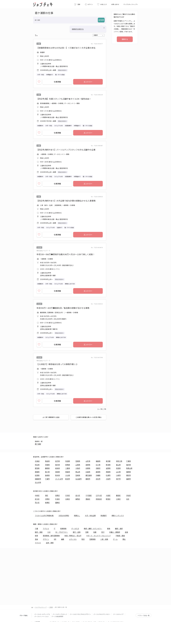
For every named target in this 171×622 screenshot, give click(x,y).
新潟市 (67, 479)
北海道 (37, 461)
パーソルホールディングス (42, 614)
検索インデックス (118, 515)
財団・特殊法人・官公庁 (73, 536)
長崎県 (47, 475)
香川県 (47, 472)
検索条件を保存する (78, 29)
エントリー (88, 81)
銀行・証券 (76, 532)
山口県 (118, 472)
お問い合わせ (115, 4)
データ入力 (75, 528)
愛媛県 (37, 472)
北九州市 (38, 482)
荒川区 (37, 502)
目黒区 (57, 495)
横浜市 (128, 475)
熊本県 (57, 475)
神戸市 (118, 479)
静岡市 (88, 479)
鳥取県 (108, 472)
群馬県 (67, 465)
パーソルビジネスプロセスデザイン (80, 614)
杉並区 (57, 499)
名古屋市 (78, 479)
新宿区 (108, 499)
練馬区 (77, 499)
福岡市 (128, 479)
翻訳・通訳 (119, 528)
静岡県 (47, 468)
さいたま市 (59, 479)
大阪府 (77, 468)
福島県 (98, 461)
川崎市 (118, 475)
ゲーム (115, 539)
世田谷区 (99, 499)
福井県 (128, 465)
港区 (46, 495)
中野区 (47, 499)
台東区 (67, 499)
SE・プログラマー (61, 532)
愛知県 (37, 468)
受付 (102, 532)
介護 (36, 528)
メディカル (73, 539)
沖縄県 (98, 475)
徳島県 (67, 472)
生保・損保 (50, 543)
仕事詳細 (57, 81)
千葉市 (47, 479)
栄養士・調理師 (114, 532)
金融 (126, 532)
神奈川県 (119, 461)
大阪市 (108, 479)
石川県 (98, 465)
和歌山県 (129, 468)
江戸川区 (99, 495)
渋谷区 (128, 495)
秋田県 (67, 461)
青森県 (47, 461)
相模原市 (38, 479)
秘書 (94, 532)
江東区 (118, 499)
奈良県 (118, 468)
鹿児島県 (89, 475)
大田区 (108, 495)
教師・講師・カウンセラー (93, 528)
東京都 (108, 461)
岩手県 (57, 461)
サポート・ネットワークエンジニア (98, 536)
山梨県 (77, 465)
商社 (124, 539)
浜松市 (98, 479)
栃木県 (57, 465)
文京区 (67, 495)
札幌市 (108, 475)
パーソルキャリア (118, 614)
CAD (48, 532)
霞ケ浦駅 (38, 444)
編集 (62, 539)
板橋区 (47, 502)
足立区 (37, 499)
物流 (83, 539)
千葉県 (128, 461)
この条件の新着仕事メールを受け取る (89, 417)
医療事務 (63, 528)
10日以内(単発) (64, 515)
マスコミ (38, 543)
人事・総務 (104, 539)
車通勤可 (104, 515)
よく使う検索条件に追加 (51, 417)
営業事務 (92, 539)
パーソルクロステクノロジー (101, 614)
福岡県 (128, 472)
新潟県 (108, 465)
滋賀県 (108, 468)
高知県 (57, 472)
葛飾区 (57, 502)
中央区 (37, 495)
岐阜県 (57, 468)
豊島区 (88, 499)
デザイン (46, 539)
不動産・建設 (120, 536)
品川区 (77, 495)
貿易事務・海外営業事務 (51, 536)
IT (54, 528)
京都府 (98, 468)
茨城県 (47, 465)
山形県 (88, 461)
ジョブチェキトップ (41, 607)
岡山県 (77, 472)
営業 (86, 532)
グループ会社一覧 (144, 615)
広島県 (88, 472)
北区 (127, 499)
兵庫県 (88, 468)
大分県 (67, 475)
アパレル (46, 528)
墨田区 (118, 495)
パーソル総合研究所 (57, 616)
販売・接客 (39, 532)
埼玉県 (37, 465)
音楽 (36, 539)
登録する (125, 39)
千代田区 (89, 495)
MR (55, 539)
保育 (36, 536)
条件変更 (101, 20)
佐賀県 (37, 475)
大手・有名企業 (90, 515)
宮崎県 (77, 475)
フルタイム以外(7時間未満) (44, 515)
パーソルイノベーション (41, 616)
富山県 (118, 465)
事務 (108, 528)
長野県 (88, 465)
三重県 (67, 468)
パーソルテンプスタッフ (60, 614)
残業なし (77, 515)
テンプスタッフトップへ (130, 4)
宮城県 (77, 461)
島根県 (98, 472)
